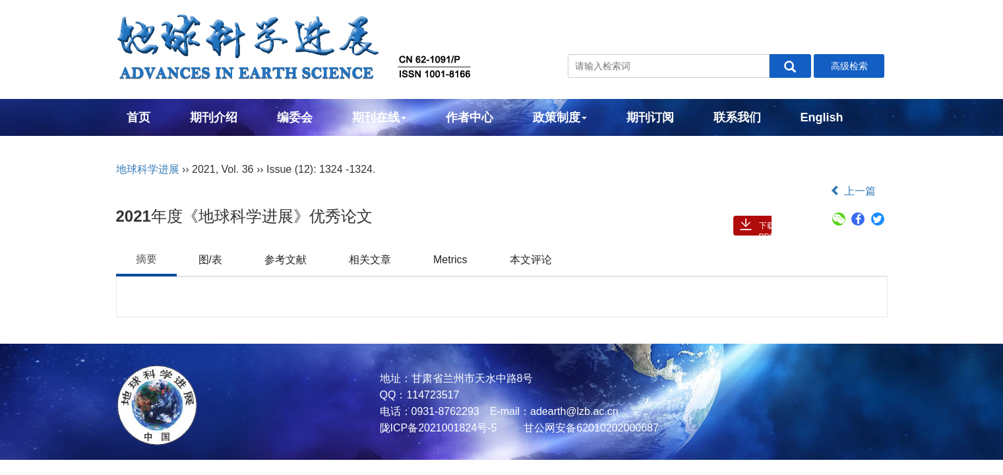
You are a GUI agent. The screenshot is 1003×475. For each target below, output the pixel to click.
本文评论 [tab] (531, 259)
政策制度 (560, 117)
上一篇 (852, 191)
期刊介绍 (213, 117)
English (822, 117)
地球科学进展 (147, 169)
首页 (138, 117)
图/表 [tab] (210, 259)
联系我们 (737, 117)
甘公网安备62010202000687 (590, 427)
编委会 (295, 117)
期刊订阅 (650, 117)
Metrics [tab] (450, 259)
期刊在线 (379, 117)
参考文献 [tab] (285, 259)
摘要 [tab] (146, 259)
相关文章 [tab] (370, 259)
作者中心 (469, 117)
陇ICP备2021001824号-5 (438, 427)
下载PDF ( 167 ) (767, 228)
